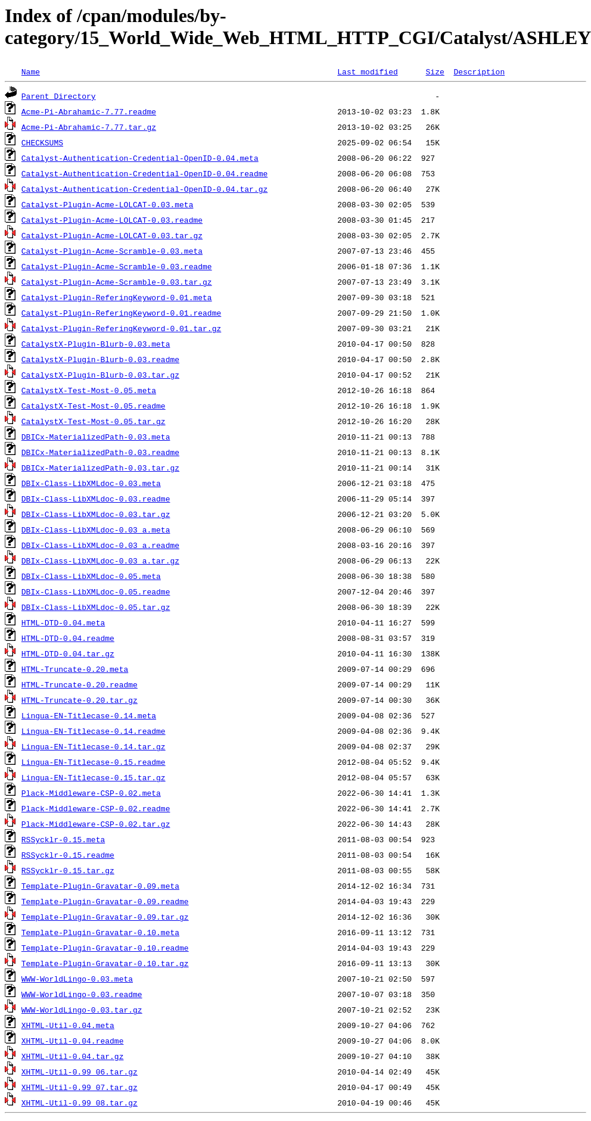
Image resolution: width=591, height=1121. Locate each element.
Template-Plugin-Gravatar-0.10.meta (100, 932)
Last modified (367, 71)
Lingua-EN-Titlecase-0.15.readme (93, 761)
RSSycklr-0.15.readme (67, 854)
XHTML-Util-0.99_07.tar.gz (79, 1087)
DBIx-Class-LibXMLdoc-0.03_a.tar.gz (100, 560)
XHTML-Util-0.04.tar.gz (72, 1056)
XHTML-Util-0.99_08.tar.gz (79, 1102)
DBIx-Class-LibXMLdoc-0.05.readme (95, 591)
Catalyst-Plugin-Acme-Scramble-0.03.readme (116, 266)
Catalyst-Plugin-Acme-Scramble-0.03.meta (112, 250)
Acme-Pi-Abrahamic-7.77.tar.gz (88, 127)
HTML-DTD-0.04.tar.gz (67, 653)
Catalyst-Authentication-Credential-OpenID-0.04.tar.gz (144, 188)
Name (30, 71)
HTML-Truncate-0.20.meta (74, 669)
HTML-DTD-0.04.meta (63, 622)
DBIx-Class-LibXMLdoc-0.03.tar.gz (95, 514)
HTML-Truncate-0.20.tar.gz (79, 700)
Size (434, 71)
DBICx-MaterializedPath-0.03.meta (95, 436)
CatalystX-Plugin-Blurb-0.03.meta (95, 343)
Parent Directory (58, 96)
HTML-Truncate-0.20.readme (79, 684)
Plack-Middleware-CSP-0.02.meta (91, 792)
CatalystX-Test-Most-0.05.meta (88, 390)
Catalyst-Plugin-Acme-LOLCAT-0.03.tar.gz (112, 235)
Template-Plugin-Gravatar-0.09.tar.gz (105, 916)
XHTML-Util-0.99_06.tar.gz (79, 1071)
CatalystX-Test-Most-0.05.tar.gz (93, 421)
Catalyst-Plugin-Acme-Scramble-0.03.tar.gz (116, 281)
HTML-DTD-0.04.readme (67, 638)
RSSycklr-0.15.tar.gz (67, 870)
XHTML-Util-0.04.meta (67, 1025)
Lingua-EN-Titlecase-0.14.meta (88, 715)
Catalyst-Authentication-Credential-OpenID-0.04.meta (140, 157)
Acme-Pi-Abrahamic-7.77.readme (88, 111)
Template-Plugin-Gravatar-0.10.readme (105, 947)
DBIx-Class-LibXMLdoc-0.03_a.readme (100, 545)
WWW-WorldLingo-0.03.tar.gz (81, 1009)
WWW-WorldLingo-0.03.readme (81, 994)
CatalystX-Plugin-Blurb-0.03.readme (100, 359)
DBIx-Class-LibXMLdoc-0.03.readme (95, 498)
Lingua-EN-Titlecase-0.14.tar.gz (93, 746)
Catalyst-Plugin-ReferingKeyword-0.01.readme (121, 312)
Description (479, 71)
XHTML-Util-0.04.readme (72, 1040)
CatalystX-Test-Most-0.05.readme (93, 405)
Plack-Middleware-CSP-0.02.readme (95, 808)
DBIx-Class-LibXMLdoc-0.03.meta (91, 483)
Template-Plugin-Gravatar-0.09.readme (105, 901)
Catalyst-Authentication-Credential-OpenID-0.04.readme (144, 173)
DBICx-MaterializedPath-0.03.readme (100, 452)
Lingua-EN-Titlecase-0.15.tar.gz (93, 777)
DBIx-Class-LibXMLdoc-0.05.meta (91, 576)
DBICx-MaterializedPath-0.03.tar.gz (100, 467)
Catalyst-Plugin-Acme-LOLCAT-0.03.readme (112, 219)
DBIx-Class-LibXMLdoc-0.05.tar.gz (95, 607)
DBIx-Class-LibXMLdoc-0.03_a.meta (95, 529)
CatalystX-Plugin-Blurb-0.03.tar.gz (100, 374)
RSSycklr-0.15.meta (63, 839)
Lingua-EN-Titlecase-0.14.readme (93, 730)
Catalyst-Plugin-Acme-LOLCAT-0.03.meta (107, 204)
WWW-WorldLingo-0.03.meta (77, 978)
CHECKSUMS (42, 142)
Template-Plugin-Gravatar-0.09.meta (100, 885)
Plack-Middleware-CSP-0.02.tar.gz (95, 823)
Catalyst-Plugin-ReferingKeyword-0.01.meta (116, 297)
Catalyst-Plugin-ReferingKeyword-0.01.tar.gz (121, 328)
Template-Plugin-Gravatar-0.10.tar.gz (105, 963)
